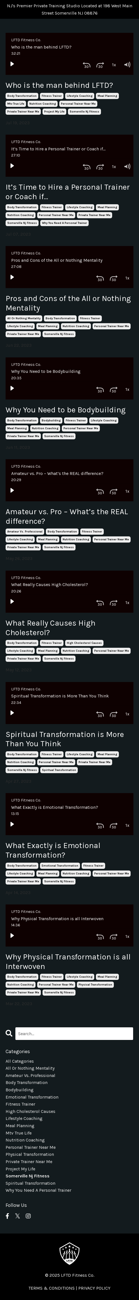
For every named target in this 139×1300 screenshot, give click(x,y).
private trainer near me (23, 111)
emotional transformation (60, 865)
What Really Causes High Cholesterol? (50, 627)
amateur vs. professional (25, 531)
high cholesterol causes (84, 643)
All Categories (20, 1061)
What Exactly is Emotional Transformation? (53, 850)
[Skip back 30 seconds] (86, 63)
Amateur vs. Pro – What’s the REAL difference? (67, 516)
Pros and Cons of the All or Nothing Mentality (68, 303)
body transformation (22, 96)
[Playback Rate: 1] (113, 63)
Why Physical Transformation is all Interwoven (68, 961)
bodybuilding (51, 420)
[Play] (12, 63)
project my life (54, 111)
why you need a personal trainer (64, 223)
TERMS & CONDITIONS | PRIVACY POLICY (69, 1288)
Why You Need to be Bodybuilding (66, 409)
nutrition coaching (42, 103)
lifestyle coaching (80, 96)
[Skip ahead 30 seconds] (100, 63)
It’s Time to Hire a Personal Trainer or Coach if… (68, 191)
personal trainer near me (78, 103)
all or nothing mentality (24, 318)
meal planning (107, 96)
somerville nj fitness (84, 111)
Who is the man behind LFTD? (59, 85)
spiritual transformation (59, 770)
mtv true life (15, 103)
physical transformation (95, 984)
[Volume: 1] (127, 63)
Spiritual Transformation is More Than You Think (65, 739)
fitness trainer (52, 96)
